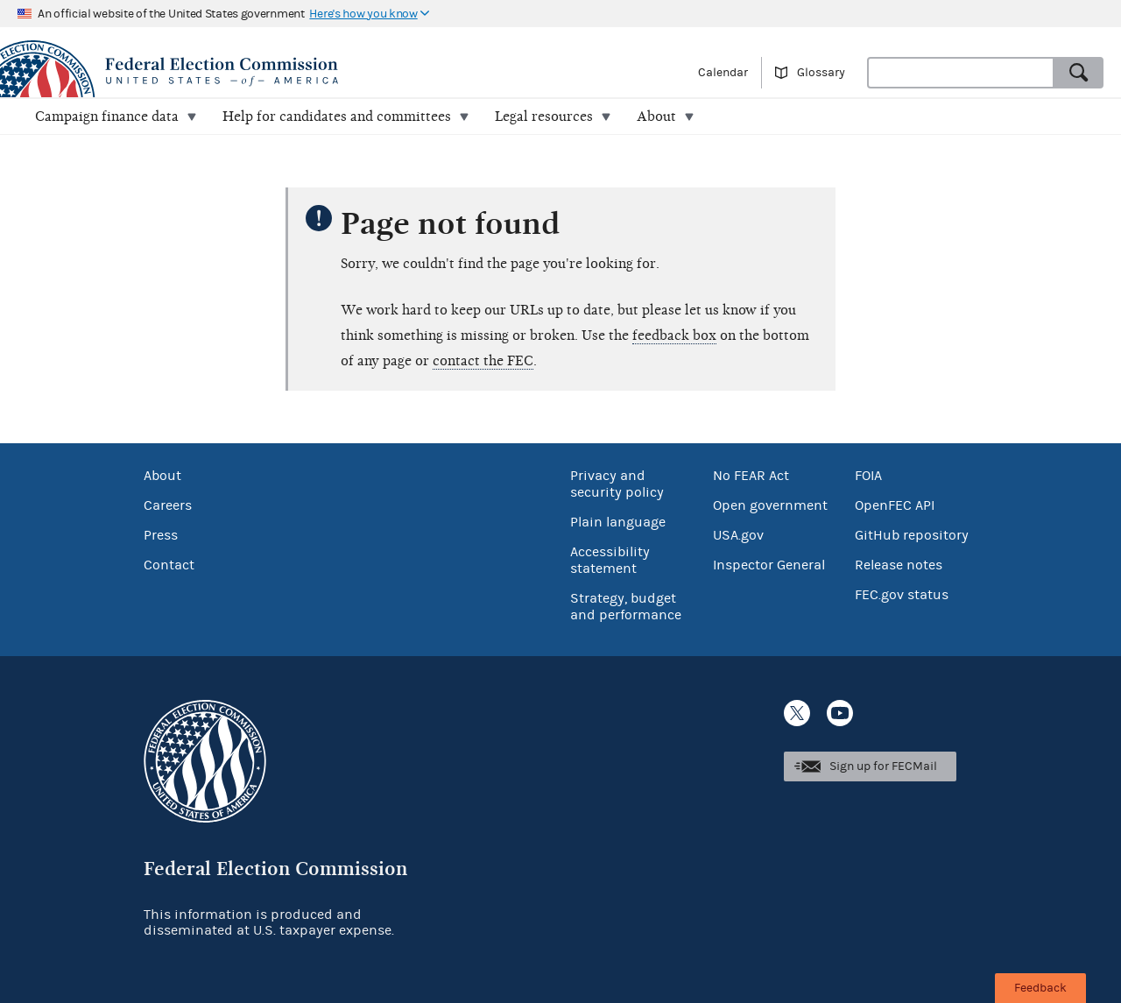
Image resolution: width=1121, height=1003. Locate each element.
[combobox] (960, 72)
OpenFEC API (894, 505)
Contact (169, 565)
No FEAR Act (751, 476)
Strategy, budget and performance (625, 606)
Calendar (723, 73)
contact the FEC (483, 361)
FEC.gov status (901, 595)
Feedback (1040, 988)
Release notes (898, 565)
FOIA (868, 476)
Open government (770, 505)
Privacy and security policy (617, 484)
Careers (168, 505)
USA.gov (738, 535)
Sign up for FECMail (883, 766)
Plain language (618, 522)
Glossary (821, 73)
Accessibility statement (610, 560)
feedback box (674, 335)
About (162, 476)
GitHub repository (912, 535)
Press (161, 535)
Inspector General (769, 565)
